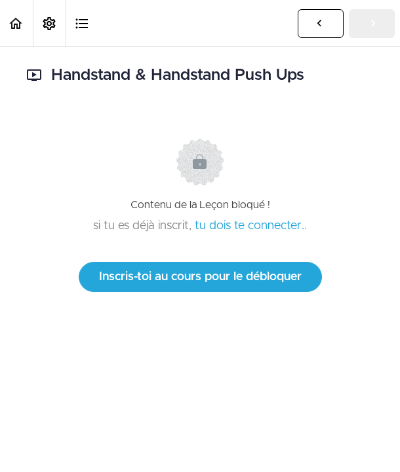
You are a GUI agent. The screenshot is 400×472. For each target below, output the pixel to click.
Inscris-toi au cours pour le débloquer (200, 277)
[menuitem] (49, 23)
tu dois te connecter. (249, 226)
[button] (16, 23)
